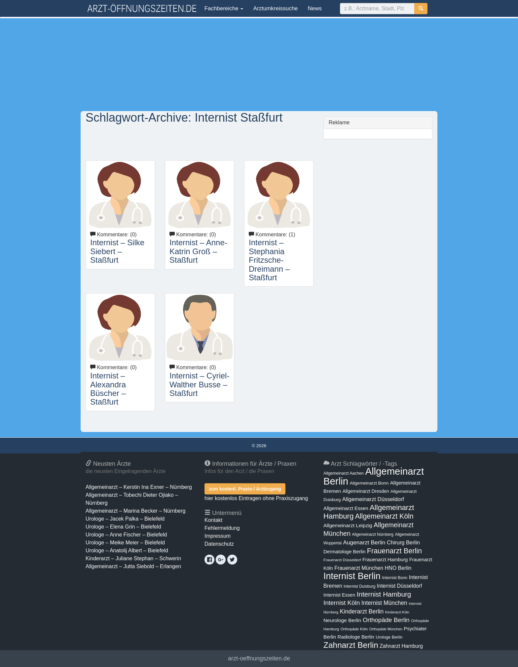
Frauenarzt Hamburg (385, 559)
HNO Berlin (398, 568)
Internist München (384, 603)
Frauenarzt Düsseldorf (342, 560)
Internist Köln (341, 602)
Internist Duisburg (359, 586)
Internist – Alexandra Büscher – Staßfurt (108, 388)
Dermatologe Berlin (344, 551)
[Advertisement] (259, 64)
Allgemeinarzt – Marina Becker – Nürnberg (135, 511)
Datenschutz (219, 544)
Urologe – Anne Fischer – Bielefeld (126, 534)
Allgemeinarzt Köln (384, 516)
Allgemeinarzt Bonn (369, 483)
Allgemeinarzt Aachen (343, 473)
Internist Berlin (352, 576)
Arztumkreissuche (275, 8)
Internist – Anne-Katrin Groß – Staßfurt (198, 251)
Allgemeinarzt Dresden (366, 491)
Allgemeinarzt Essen (345, 508)
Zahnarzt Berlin (350, 645)
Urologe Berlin (389, 637)
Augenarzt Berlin (364, 542)
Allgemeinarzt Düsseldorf (373, 499)
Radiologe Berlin (355, 637)
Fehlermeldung (222, 528)
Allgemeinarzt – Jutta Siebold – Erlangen (133, 566)
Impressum (217, 536)
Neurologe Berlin (342, 620)
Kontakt (213, 520)
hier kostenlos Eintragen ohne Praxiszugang (256, 498)
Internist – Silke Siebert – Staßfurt (117, 251)
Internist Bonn (394, 577)
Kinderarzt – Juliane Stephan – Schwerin (133, 558)
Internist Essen (339, 595)
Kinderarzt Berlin (362, 611)
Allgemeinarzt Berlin (373, 476)
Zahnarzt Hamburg (401, 646)
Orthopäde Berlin (386, 619)
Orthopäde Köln (354, 629)
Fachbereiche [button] (223, 8)
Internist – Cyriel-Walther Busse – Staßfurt (199, 384)
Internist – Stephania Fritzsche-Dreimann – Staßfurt (269, 260)
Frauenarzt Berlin (394, 551)
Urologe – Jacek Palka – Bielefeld (125, 519)
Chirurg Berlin (403, 542)
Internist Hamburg (384, 594)
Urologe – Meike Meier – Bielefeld (125, 542)
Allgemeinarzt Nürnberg (372, 534)
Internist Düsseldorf (399, 586)
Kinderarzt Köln (397, 612)
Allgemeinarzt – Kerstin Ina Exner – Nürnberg (139, 487)
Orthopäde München (385, 629)
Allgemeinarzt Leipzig (347, 525)
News (315, 8)
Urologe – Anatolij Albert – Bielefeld (127, 550)
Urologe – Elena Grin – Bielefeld (123, 527)
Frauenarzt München (358, 568)
